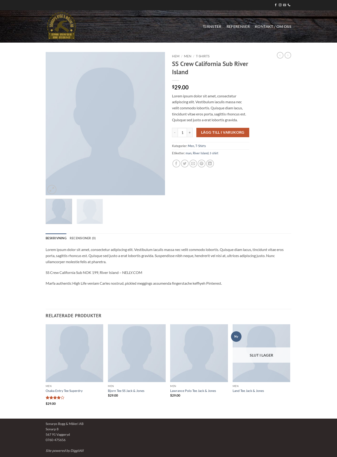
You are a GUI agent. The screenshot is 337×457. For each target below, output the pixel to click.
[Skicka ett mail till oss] (284, 5)
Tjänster (212, 26)
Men (187, 56)
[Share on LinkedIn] (210, 163)
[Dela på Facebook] (176, 163)
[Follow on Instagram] (280, 5)
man (188, 153)
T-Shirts (202, 56)
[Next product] (280, 55)
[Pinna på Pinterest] (201, 163)
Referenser (238, 26)
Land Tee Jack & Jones (248, 391)
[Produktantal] (182, 132)
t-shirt (214, 153)
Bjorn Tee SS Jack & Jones (126, 391)
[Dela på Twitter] (185, 163)
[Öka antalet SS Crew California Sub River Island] (190, 132)
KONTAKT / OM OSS (273, 26)
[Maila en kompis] (193, 163)
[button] (51, 189)
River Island (201, 153)
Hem (175, 56)
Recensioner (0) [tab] (83, 238)
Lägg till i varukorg (223, 132)
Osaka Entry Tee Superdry (64, 391)
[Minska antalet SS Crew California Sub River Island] (175, 132)
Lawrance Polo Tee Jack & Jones (193, 391)
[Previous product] (288, 55)
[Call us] (289, 5)
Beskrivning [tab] (56, 238)
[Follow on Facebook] (275, 5)
